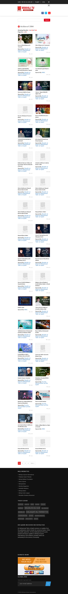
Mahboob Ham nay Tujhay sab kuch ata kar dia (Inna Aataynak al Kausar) (25, 164)
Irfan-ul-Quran (22, 481)
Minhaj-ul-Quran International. (29, 592)
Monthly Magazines (24, 486)
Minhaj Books (22, 483)
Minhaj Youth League (24, 493)
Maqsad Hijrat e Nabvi (23, 235)
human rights (39, 515)
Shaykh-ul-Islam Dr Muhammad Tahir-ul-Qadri (24, 50)
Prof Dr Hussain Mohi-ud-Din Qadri (41, 405)
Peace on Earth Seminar (40, 401)
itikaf (43, 504)
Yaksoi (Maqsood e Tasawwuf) (42, 45)
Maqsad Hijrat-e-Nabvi (40, 211)
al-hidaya (45, 508)
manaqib (21, 518)
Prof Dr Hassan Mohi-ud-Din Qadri (41, 383)
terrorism (22, 515)
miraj (20, 508)
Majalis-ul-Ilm (32, 508)
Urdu (43, 2)
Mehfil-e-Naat (21, 307)
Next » (32, 463)
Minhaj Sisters (22, 490)
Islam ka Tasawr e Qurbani (24, 378)
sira (32, 504)
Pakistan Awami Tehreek (25, 477)
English (37, 2)
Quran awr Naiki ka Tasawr (24, 92)
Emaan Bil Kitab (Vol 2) (40, 448)
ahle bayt (29, 518)
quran (20, 504)
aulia (36, 518)
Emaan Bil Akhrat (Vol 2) (23, 448)
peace (37, 504)
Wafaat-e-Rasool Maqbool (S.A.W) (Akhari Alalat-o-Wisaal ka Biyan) (42, 284)
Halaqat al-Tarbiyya (37, 512)
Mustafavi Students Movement (26, 495)
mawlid (21, 512)
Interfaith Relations (23, 488)
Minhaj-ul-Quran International (26, 474)
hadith (27, 504)
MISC (43, 72)
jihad (31, 515)
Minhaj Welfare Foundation (26, 479)
